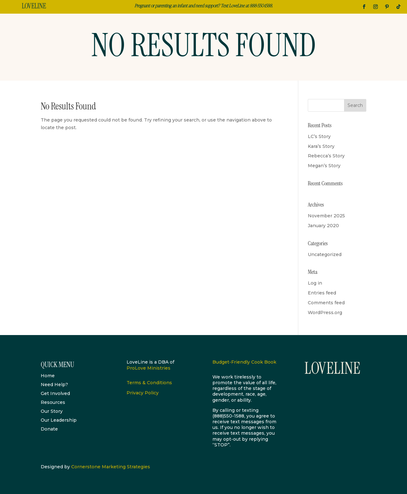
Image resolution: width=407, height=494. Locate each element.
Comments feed (326, 303)
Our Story (52, 411)
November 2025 (326, 216)
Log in (315, 283)
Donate (49, 429)
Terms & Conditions (149, 382)
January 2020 (323, 225)
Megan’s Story (324, 165)
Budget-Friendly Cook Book (244, 362)
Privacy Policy (143, 393)
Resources (53, 402)
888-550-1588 (261, 6)
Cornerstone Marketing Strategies (110, 467)
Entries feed (322, 293)
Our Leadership (59, 420)
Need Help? (54, 384)
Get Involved (55, 393)
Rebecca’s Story (326, 156)
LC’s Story (319, 136)
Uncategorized (324, 254)
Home (48, 376)
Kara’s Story (321, 146)
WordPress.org (325, 312)
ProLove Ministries (148, 368)
